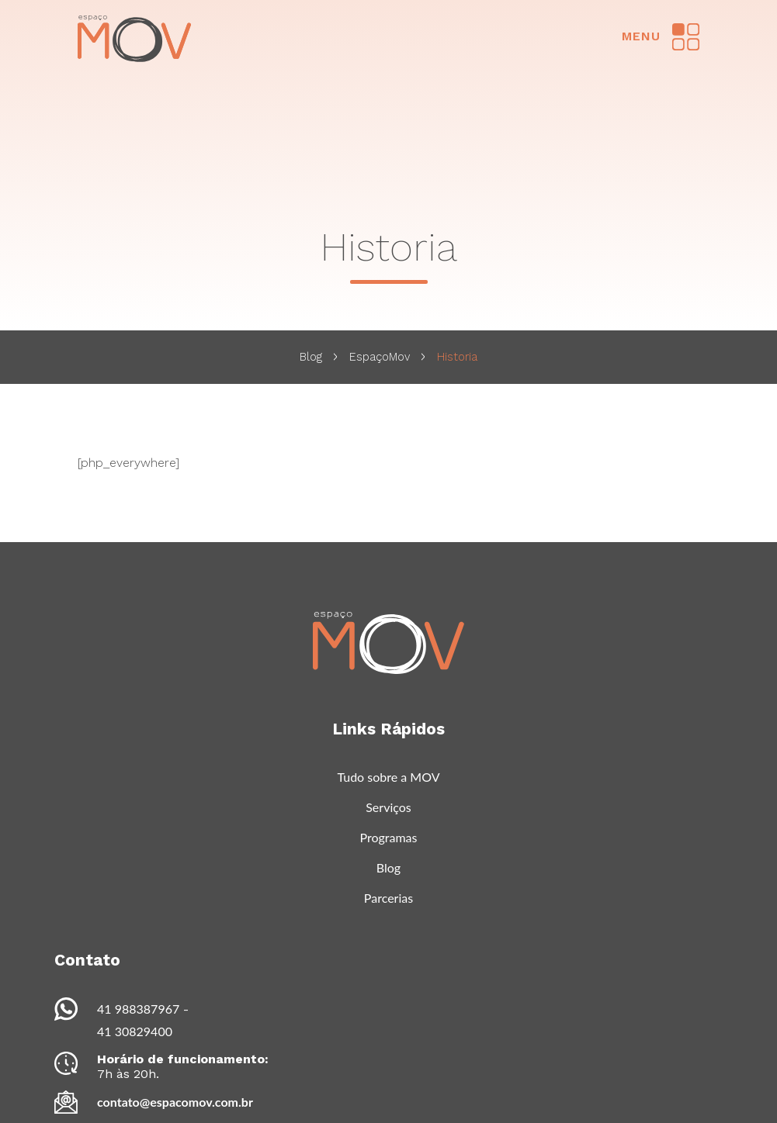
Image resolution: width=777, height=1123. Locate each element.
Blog (311, 357)
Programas (388, 837)
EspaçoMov (379, 357)
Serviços (388, 807)
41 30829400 (134, 1031)
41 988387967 (138, 1008)
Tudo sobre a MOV (388, 776)
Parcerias (388, 897)
